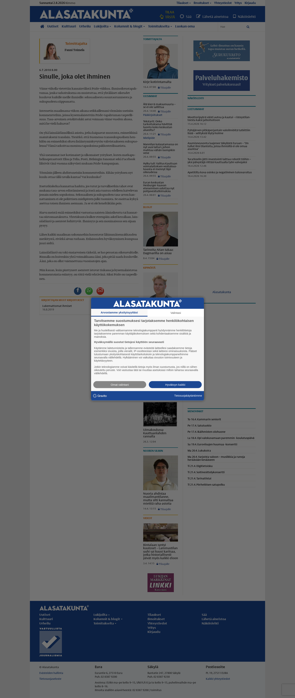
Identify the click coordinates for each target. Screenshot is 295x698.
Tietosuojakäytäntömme (188, 395)
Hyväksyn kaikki (175, 384)
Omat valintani (120, 384)
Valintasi (175, 312)
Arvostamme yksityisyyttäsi (119, 312)
